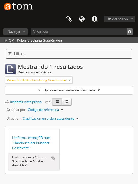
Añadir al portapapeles (53, 157)
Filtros (17, 53)
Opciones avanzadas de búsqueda (69, 90)
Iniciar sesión (118, 19)
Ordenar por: (16, 109)
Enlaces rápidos (94, 19)
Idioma (81, 19)
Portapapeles (69, 19)
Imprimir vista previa (23, 102)
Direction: (14, 118)
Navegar (14, 31)
